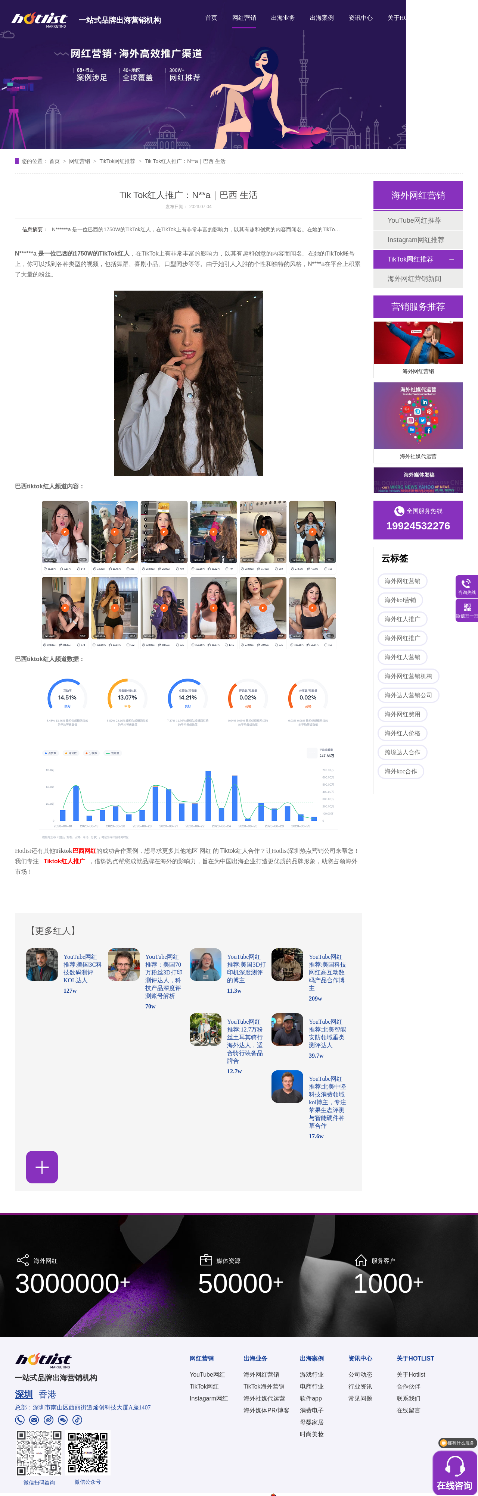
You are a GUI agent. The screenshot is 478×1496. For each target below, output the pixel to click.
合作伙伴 (408, 1386)
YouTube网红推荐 (414, 220)
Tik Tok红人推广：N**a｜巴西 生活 (185, 161)
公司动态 (360, 1374)
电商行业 (312, 1386)
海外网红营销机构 (408, 676)
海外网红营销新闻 (414, 278)
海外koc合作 (401, 771)
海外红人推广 (402, 619)
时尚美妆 (312, 1434)
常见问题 (360, 1398)
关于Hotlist (411, 1374)
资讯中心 (361, 18)
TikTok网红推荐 (118, 161)
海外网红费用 (402, 714)
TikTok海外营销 (264, 1386)
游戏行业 (312, 1374)
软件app (311, 1398)
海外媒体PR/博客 (266, 1410)
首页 (211, 18)
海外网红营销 (418, 372)
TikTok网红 (204, 1386)
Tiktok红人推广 (64, 861)
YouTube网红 (207, 1374)
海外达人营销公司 (408, 695)
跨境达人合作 (402, 752)
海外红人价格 (402, 733)
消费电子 (312, 1410)
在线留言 (408, 1410)
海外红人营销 (402, 657)
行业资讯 (360, 1386)
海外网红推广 (402, 638)
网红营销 (244, 18)
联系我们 (408, 1398)
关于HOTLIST (406, 18)
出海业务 (283, 18)
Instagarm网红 (209, 1398)
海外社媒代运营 (418, 457)
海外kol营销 (400, 600)
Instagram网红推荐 (416, 240)
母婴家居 (312, 1422)
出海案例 (322, 18)
